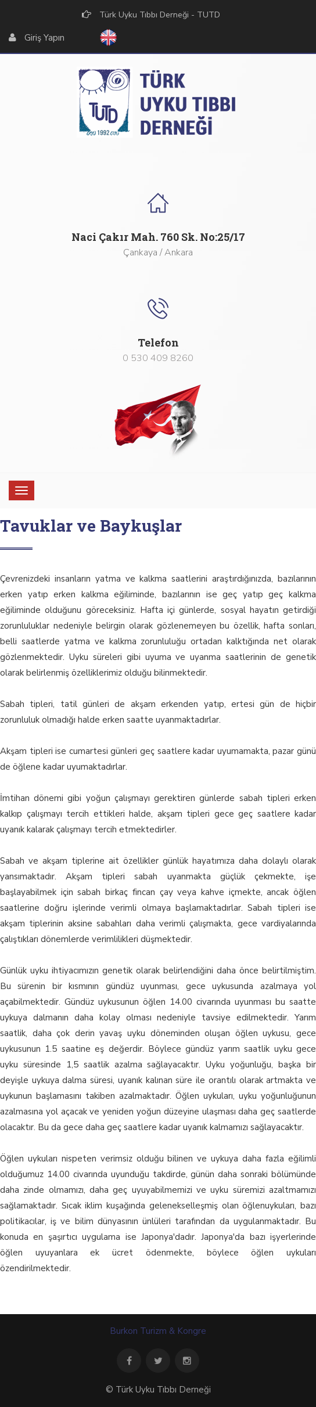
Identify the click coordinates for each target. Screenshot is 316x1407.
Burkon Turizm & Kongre (158, 1331)
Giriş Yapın (44, 38)
